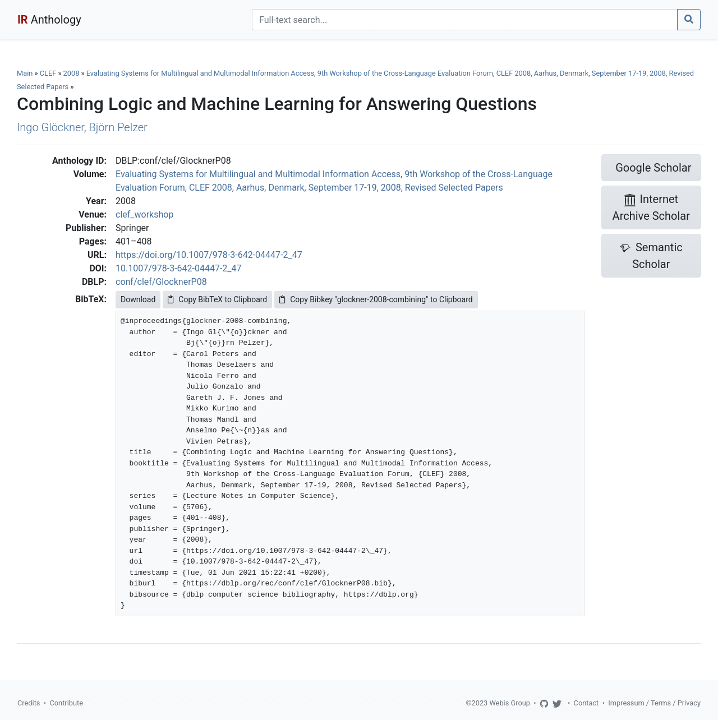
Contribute (66, 703)
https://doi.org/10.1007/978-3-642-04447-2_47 (209, 255)
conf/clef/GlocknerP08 (161, 281)
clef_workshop (144, 214)
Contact (586, 703)
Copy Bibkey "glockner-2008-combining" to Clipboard (375, 299)
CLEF (48, 73)
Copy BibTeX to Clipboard (217, 299)
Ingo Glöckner (50, 127)
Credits (28, 703)
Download (138, 299)
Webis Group (509, 703)
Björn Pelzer (118, 127)
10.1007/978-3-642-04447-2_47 (179, 268)
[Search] (465, 19)
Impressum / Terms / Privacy (654, 703)
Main (25, 73)
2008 (71, 73)
